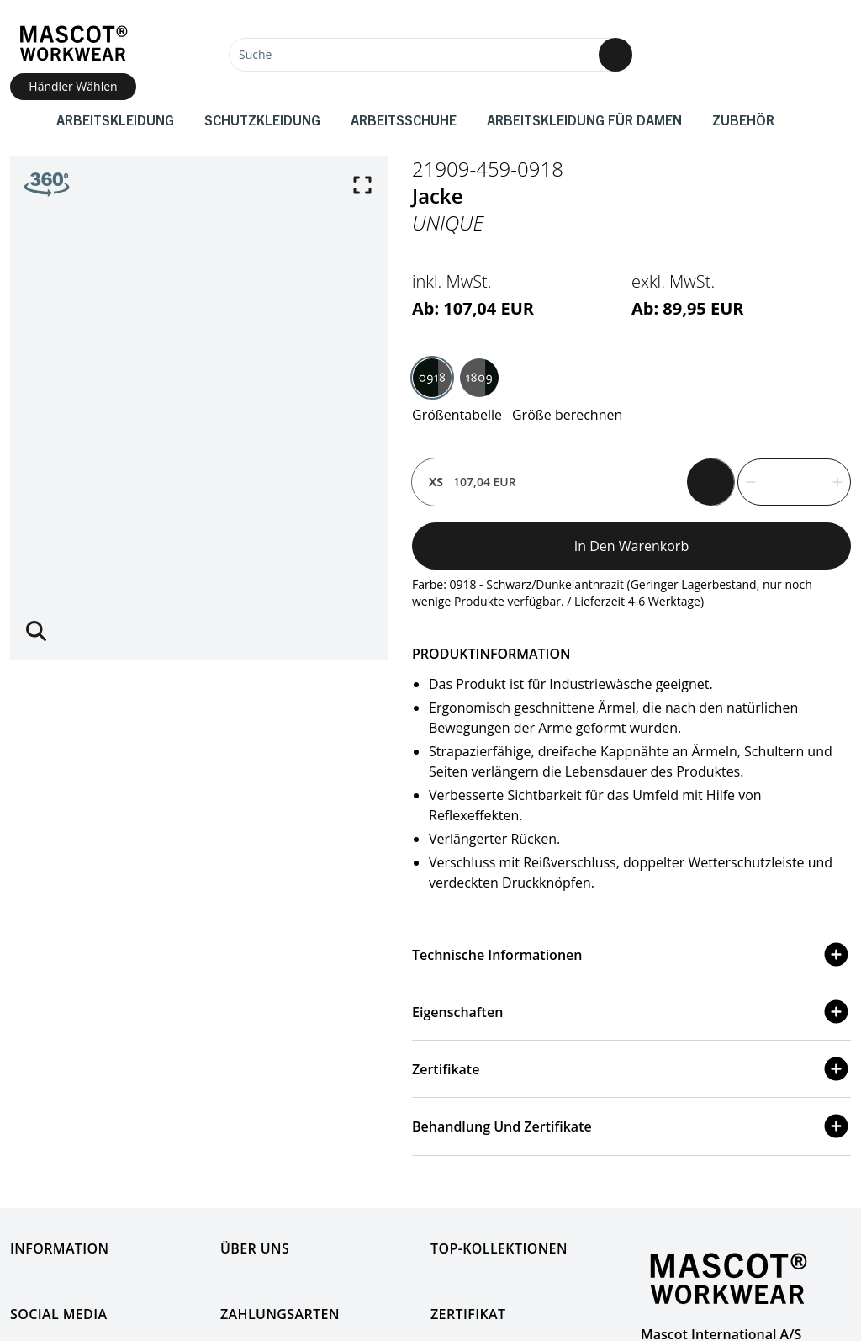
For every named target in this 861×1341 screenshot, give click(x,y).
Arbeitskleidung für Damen (584, 119)
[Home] (73, 43)
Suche (255, 54)
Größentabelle (457, 414)
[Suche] (430, 55)
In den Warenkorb (631, 546)
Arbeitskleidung (115, 119)
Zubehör (743, 119)
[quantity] (794, 482)
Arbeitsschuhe (404, 119)
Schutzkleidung (262, 119)
